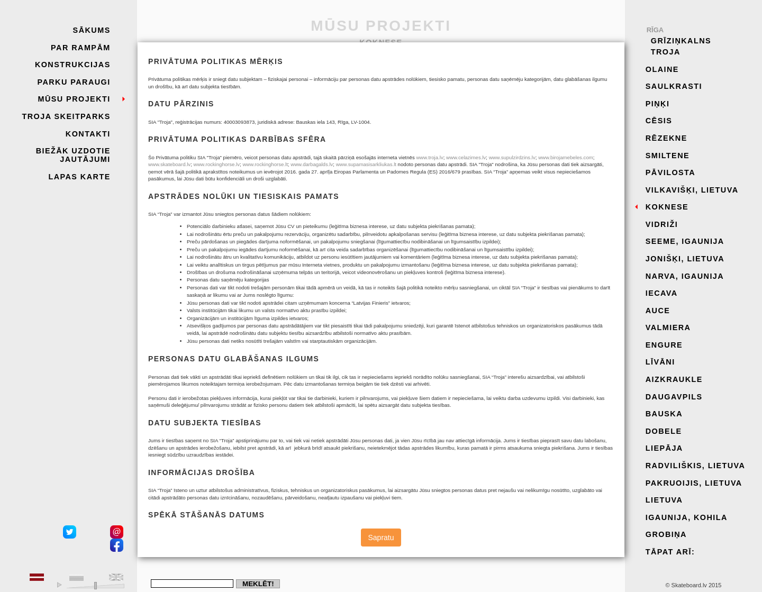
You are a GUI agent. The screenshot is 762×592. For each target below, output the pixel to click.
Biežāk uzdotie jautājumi (73, 155)
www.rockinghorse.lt (264, 164)
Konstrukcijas (73, 64)
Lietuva (664, 500)
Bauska (664, 413)
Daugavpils (674, 397)
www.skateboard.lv (169, 164)
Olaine (662, 69)
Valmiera (668, 327)
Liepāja (664, 448)
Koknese (667, 207)
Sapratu (381, 537)
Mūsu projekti (74, 99)
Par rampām (81, 47)
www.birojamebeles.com (565, 157)
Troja (666, 52)
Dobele (664, 431)
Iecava (662, 293)
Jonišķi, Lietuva (685, 258)
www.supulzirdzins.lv (512, 157)
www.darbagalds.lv (312, 164)
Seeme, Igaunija (685, 241)
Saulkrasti (674, 86)
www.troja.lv (429, 157)
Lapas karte (79, 176)
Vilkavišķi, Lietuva (692, 190)
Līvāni (660, 362)
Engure (664, 345)
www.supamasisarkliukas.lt (366, 164)
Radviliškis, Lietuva (696, 465)
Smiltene (668, 155)
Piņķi (658, 103)
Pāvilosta (670, 172)
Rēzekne (666, 138)
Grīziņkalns (681, 41)
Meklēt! (258, 584)
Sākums (92, 30)
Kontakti (88, 134)
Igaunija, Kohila (687, 517)
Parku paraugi (73, 82)
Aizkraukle (674, 379)
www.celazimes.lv (466, 157)
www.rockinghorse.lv (216, 164)
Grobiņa (666, 534)
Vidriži (662, 224)
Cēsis (659, 120)
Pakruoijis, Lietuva (694, 483)
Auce (658, 310)
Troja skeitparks (66, 116)
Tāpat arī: (670, 552)
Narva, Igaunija (685, 276)
